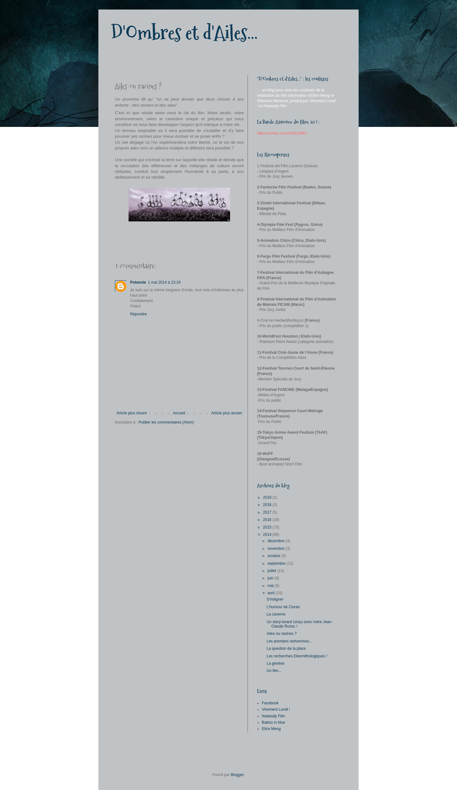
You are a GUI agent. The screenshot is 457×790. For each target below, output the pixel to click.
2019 (268, 497)
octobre (274, 556)
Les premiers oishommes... (289, 641)
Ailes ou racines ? (282, 633)
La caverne (276, 614)
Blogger (237, 775)
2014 (268, 534)
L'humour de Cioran (283, 607)
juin (271, 578)
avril (271, 593)
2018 (268, 505)
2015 (268, 527)
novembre (277, 548)
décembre (277, 541)
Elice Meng (271, 729)
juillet (272, 571)
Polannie (138, 282)
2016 (268, 519)
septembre (277, 563)
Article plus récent (131, 413)
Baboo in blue (273, 722)
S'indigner (275, 599)
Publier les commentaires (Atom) (166, 422)
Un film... (274, 670)
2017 (268, 512)
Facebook (270, 703)
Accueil (179, 413)
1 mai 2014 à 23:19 (164, 282)
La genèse (275, 663)
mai (271, 585)
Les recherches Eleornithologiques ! (297, 656)
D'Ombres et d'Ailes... (184, 33)
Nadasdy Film (273, 716)
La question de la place (286, 648)
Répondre (138, 314)
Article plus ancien (226, 413)
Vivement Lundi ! (276, 709)
